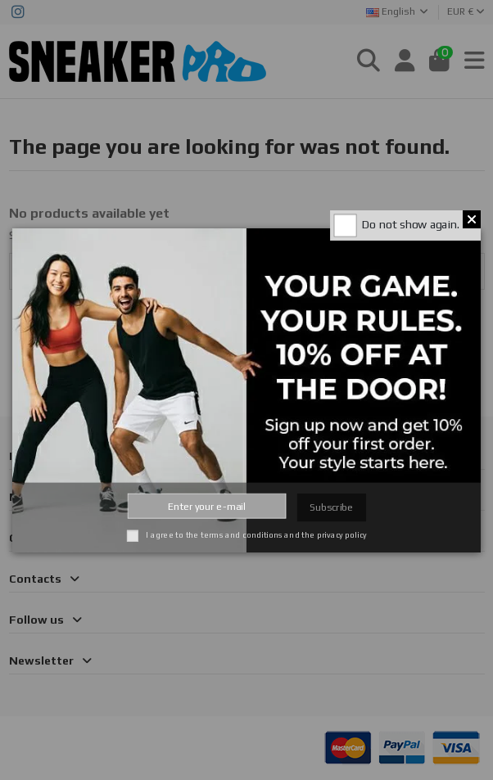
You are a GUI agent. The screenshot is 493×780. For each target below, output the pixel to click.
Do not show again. (410, 224)
